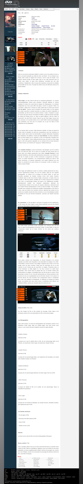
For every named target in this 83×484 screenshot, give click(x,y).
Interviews (13, 476)
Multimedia (32, 475)
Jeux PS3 (21, 474)
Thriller (33, 18)
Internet (73, 476)
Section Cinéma (14, 472)
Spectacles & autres (35, 469)
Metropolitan (27, 51)
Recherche (46, 9)
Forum (41, 9)
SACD (18, 476)
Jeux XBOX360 (28, 474)
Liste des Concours (21, 478)
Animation (28, 469)
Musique (18, 469)
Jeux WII (53, 474)
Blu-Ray (13, 471)
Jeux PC (37, 474)
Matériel (36, 9)
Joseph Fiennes (45, 26)
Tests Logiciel (34, 476)
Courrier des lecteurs (56, 476)
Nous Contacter (61, 478)
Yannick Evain (12, 482)
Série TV (23, 469)
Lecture (43, 476)
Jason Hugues (46, 27)
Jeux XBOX (43, 474)
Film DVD (13, 469)
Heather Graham (35, 26)
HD (9, 9)
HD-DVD (17, 471)
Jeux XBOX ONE (14, 474)
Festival (63, 476)
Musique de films (22, 472)
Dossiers (28, 476)
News (32, 9)
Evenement (69, 476)
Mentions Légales (53, 478)
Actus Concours (29, 478)
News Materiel (26, 475)
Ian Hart (53, 26)
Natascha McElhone (36, 27)
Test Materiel (23, 471)
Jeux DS (58, 474)
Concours (28, 9)
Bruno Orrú (24, 482)
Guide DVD (49, 476)
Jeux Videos (22, 9)
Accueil (6, 9)
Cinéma (17, 9)
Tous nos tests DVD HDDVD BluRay (41, 478)
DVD (13, 9)
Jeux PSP (63, 474)
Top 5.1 (39, 476)
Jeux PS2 (48, 474)
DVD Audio (22, 476)
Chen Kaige (34, 24)
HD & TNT (13, 475)
